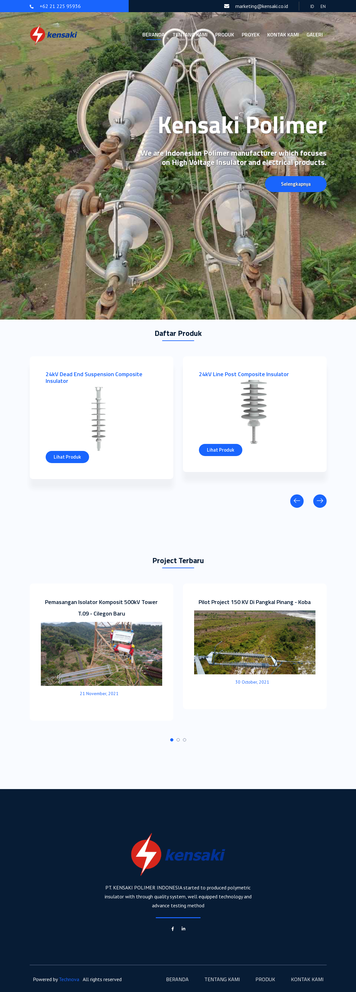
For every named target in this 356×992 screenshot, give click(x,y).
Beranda (153, 34)
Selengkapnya (296, 184)
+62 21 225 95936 (55, 6)
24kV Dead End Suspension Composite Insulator (94, 377)
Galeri (315, 34)
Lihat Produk (67, 457)
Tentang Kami (190, 34)
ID (312, 6)
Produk (224, 34)
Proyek (251, 34)
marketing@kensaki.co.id (256, 6)
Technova (69, 979)
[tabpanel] (101, 652)
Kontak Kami (283, 34)
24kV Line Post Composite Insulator (244, 374)
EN (323, 6)
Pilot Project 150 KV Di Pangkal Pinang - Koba (255, 602)
